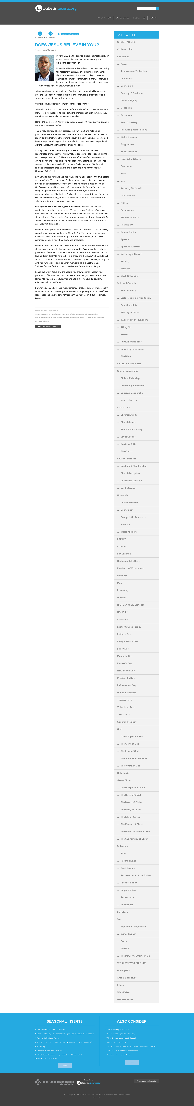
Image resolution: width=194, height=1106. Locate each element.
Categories (122, 17)
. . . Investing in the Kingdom (132, 319)
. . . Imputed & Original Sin (131, 926)
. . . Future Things (126, 860)
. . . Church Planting (128, 502)
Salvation (122, 846)
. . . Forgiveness (125, 144)
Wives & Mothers (126, 692)
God (119, 729)
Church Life (123, 407)
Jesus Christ (124, 780)
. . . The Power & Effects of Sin (134, 955)
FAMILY (121, 539)
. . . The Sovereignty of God (132, 758)
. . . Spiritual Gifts (126, 444)
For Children (124, 553)
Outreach (122, 495)
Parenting (122, 590)
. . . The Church (125, 451)
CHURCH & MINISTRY (129, 363)
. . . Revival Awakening (129, 429)
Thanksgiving (124, 700)
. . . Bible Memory (126, 290)
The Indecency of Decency (118, 1030)
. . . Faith (121, 853)
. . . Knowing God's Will (129, 188)
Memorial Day (125, 656)
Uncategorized (125, 999)
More (65, 1066)
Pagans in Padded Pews (48, 1038)
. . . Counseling (125, 86)
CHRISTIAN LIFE (126, 42)
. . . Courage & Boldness (130, 93)
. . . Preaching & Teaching (131, 385)
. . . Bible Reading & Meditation (134, 298)
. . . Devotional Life (127, 305)
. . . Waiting (123, 261)
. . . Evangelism (125, 510)
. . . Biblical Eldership (128, 378)
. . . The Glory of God (128, 743)
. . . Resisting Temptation (130, 349)
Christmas (123, 619)
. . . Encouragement (127, 151)
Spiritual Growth (126, 283)
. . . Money (122, 202)
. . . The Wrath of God (128, 765)
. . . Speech (123, 239)
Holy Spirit (123, 773)
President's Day (126, 678)
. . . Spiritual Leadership (130, 393)
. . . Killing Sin (124, 327)
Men (119, 583)
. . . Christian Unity (127, 414)
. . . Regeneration (126, 890)
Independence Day (127, 641)
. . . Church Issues (126, 422)
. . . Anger (122, 64)
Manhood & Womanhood (130, 568)
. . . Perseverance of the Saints (134, 875)
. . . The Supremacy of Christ (132, 838)
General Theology (127, 722)
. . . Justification (126, 868)
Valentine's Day (126, 707)
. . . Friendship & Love (129, 159)
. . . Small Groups (126, 436)
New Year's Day (126, 670)
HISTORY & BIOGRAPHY (131, 605)
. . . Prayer (122, 334)
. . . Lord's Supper (127, 488)
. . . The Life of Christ (128, 817)
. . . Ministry (123, 524)
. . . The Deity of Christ (129, 809)
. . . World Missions (127, 531)
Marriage (122, 575)
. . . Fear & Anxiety (127, 122)
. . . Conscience (125, 78)
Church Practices (126, 458)
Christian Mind (125, 49)
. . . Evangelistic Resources (131, 517)
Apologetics (123, 970)
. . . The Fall (123, 948)
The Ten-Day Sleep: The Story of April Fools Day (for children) (64, 1042)
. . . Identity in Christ (128, 312)
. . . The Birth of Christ (129, 795)
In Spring (41, 1046)
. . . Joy (121, 181)
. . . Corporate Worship (129, 480)
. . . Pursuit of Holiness (129, 341)
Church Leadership (127, 371)
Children (122, 546)
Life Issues (123, 56)
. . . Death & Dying (127, 100)
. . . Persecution (125, 210)
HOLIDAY (122, 612)
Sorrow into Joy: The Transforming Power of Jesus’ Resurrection (65, 1034)
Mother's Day (124, 663)
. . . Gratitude (124, 166)
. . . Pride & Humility (128, 217)
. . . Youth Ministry (127, 400)
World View (123, 992)
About (153, 17)
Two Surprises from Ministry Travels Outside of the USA (131, 1046)
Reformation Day (126, 685)
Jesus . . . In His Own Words (119, 1055)
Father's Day (124, 634)
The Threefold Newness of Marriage (122, 1051)
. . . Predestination (127, 882)
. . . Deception (124, 107)
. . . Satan (122, 941)
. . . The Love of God (128, 751)
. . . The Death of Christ (129, 802)
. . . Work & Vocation (128, 276)
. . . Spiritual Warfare (129, 246)
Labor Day (123, 648)
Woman (121, 597)
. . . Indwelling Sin (126, 934)
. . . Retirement (125, 224)
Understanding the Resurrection (51, 1030)
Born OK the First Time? (117, 1042)
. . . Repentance (125, 897)
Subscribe (139, 17)
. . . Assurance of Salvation (132, 71)
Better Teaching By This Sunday (121, 1034)
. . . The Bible (124, 356)
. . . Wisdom (123, 268)
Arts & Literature (127, 977)
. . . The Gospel (125, 904)
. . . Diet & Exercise (127, 137)
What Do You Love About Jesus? (121, 1038)
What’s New (104, 17)
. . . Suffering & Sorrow (130, 254)
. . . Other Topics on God (130, 736)
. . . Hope (121, 173)
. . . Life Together (126, 195)
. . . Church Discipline (128, 473)
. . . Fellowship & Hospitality (132, 129)
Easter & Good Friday (129, 626)
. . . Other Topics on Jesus (131, 787)
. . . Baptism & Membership (132, 466)
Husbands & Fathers (128, 561)
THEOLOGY (123, 714)
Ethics (120, 985)
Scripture (122, 912)
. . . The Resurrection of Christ (133, 831)
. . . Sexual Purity (126, 232)
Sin (119, 919)
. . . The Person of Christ (130, 824)
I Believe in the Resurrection (49, 1051)
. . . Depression (125, 115)
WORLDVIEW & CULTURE (131, 963)
